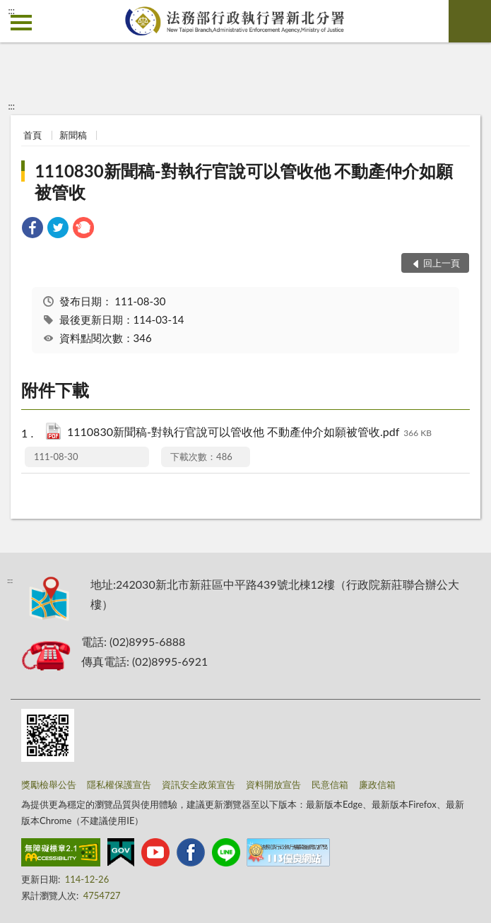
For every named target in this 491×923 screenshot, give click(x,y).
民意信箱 (330, 784)
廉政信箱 (377, 784)
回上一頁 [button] (441, 263)
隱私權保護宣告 (119, 784)
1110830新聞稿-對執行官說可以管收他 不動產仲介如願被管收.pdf (249, 433)
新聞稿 (73, 135)
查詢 (470, 21)
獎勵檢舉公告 (48, 784)
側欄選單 (21, 22)
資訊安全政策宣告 (198, 784)
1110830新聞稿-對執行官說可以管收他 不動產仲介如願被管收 (244, 181)
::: (11, 10)
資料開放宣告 (273, 784)
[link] (32, 229)
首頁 (32, 135)
